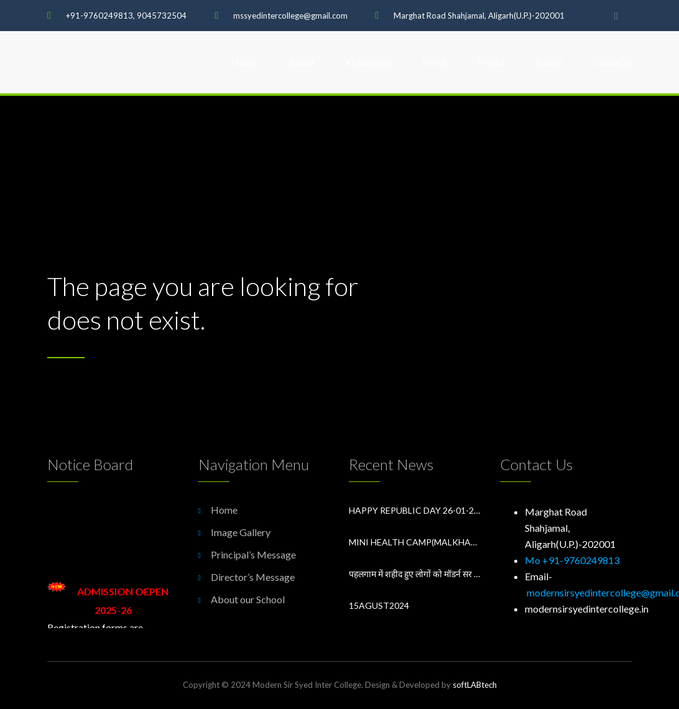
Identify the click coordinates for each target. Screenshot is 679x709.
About (301, 62)
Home (244, 62)
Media (491, 62)
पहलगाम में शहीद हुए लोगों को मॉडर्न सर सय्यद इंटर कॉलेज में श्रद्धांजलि (415, 573)
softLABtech (475, 685)
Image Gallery (240, 532)
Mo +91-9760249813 (572, 560)
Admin (549, 62)
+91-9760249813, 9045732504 (126, 16)
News (434, 62)
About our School (248, 599)
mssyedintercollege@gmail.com (290, 16)
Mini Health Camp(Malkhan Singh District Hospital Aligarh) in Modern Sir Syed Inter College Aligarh (415, 542)
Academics (368, 62)
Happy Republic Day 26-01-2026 (415, 510)
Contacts (612, 62)
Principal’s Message (253, 554)
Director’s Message (253, 577)
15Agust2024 (379, 605)
